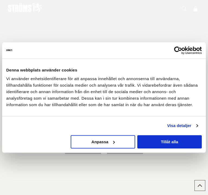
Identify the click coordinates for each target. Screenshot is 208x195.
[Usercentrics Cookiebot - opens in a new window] (178, 50)
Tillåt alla (169, 141)
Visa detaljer (179, 125)
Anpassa (103, 141)
